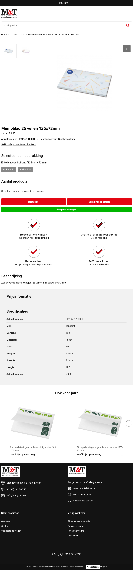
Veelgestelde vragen (11, 531)
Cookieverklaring (76, 526)
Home (4, 34)
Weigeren (103, 567)
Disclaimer (73, 536)
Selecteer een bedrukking (22, 156)
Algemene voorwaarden (79, 522)
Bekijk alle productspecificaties (18, 144)
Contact (5, 526)
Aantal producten (15, 181)
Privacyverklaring (76, 531)
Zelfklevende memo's (34, 34)
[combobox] (62, 25)
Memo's (18, 34)
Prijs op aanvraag (22, 454)
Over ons (5, 522)
